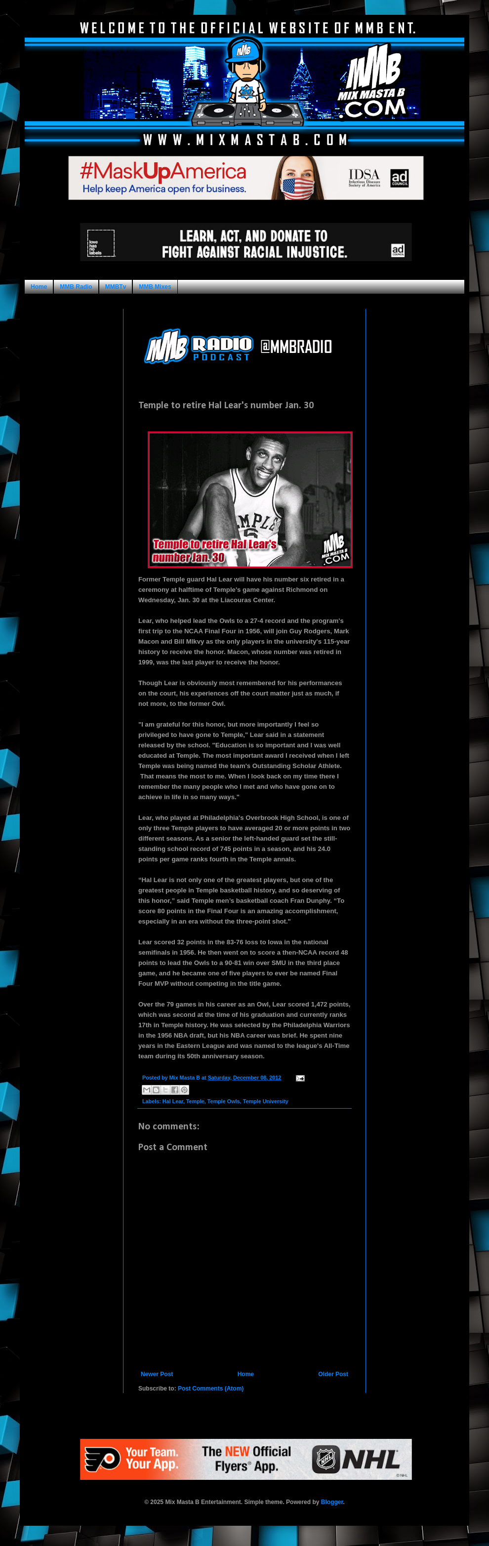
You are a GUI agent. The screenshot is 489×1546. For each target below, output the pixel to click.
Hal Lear (173, 1101)
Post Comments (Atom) (211, 1388)
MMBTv (115, 286)
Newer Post (157, 1374)
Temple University (265, 1101)
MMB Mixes (155, 286)
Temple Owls (223, 1101)
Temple (195, 1101)
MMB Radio (76, 286)
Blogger (332, 1502)
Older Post (333, 1374)
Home (39, 286)
